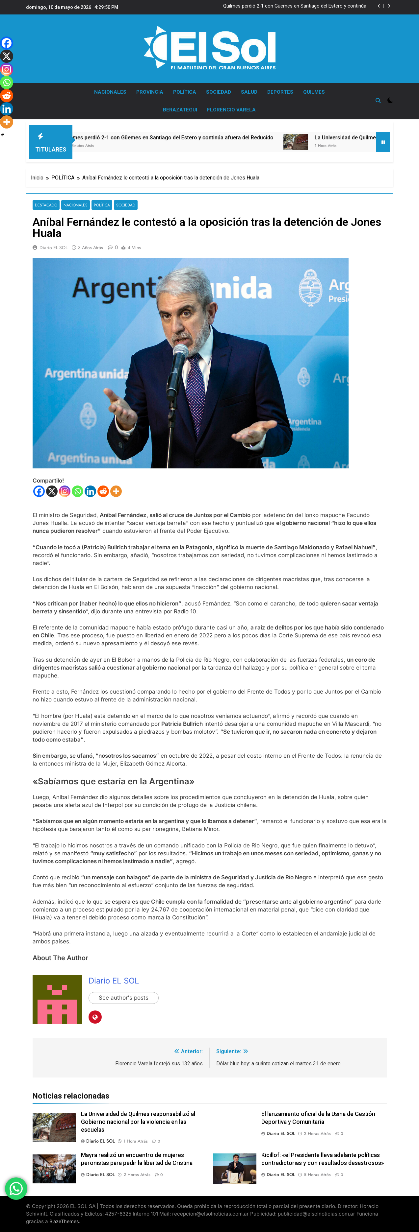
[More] (116, 491)
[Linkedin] (90, 491)
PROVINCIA (149, 92)
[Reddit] (103, 491)
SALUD (249, 92)
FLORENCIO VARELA (231, 110)
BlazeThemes (64, 1221)
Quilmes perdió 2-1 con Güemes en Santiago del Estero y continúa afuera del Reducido (294, 6)
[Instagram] (64, 491)
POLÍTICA (184, 92)
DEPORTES (280, 92)
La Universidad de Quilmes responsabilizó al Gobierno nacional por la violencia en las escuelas (138, 1122)
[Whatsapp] (77, 491)
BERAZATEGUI (180, 110)
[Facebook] (39, 491)
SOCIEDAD (218, 92)
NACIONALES (110, 92)
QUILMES (314, 92)
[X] (52, 491)
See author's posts (123, 998)
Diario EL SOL (53, 247)
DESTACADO (46, 205)
